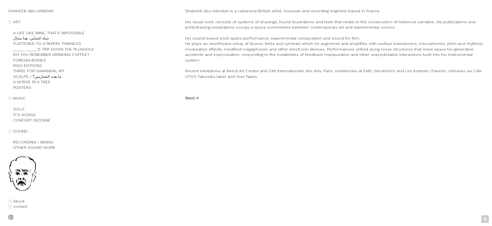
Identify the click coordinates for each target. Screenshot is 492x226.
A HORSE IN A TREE (29, 81)
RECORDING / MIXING (30, 142)
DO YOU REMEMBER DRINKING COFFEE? (48, 54)
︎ (10, 217)
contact (20, 206)
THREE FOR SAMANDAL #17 (36, 70)
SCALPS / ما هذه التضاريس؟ (34, 76)
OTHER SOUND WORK (31, 147)
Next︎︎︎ (192, 97)
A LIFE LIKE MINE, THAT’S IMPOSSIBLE (49, 32)
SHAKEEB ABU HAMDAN (30, 10)
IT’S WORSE (22, 114)
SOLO (16, 109)
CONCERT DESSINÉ (29, 120)
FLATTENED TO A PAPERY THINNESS (47, 43)
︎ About (17, 201)
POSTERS (19, 87)
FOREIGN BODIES (27, 60)
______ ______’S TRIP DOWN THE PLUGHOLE (51, 49)
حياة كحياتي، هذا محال (28, 38)
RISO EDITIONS (25, 65)
